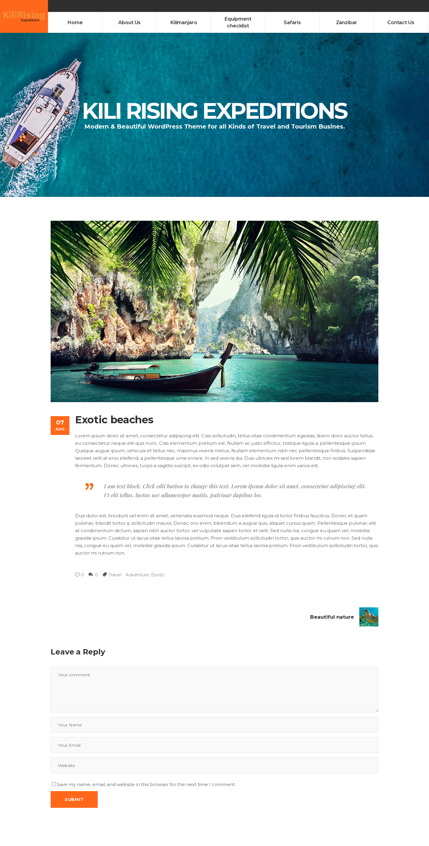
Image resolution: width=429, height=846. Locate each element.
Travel (114, 575)
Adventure (137, 575)
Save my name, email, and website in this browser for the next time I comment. (146, 784)
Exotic (158, 575)
